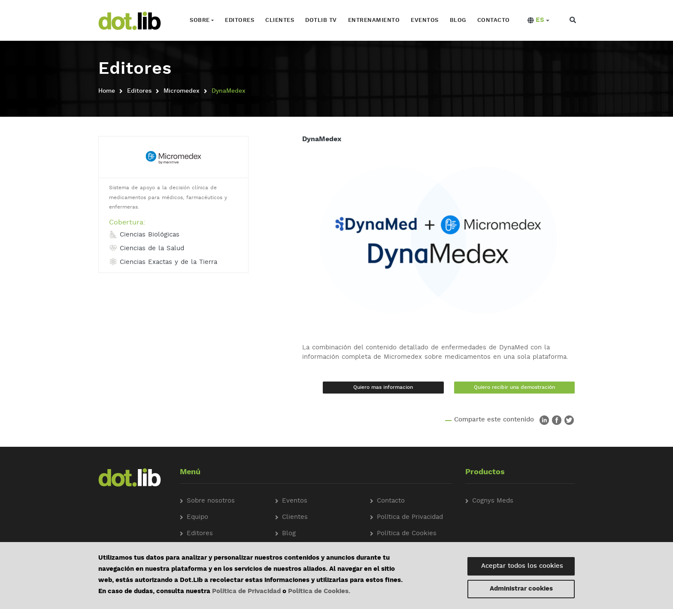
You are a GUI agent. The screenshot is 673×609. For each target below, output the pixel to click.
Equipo (197, 517)
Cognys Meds (492, 501)
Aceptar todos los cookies (522, 566)
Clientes (279, 20)
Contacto (493, 20)
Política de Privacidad (246, 591)
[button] (538, 20)
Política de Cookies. (319, 591)
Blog (458, 20)
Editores (239, 20)
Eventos (425, 20)
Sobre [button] (200, 20)
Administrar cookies (521, 589)
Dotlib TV (321, 20)
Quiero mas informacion (383, 387)
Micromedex (182, 91)
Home (106, 91)
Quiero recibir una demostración (514, 387)
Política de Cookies (407, 533)
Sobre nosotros (211, 501)
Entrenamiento (374, 20)
